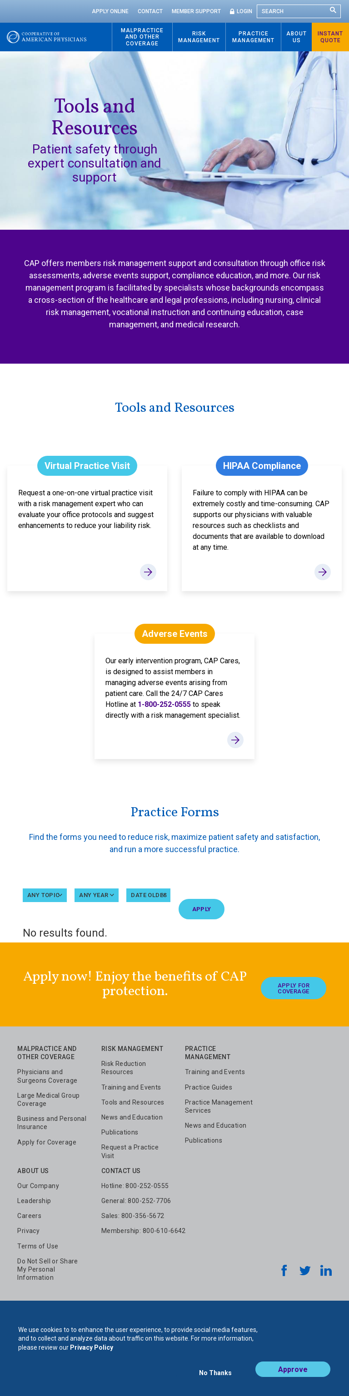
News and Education (132, 1116)
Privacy (28, 1230)
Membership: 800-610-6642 (143, 1230)
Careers (29, 1214)
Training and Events (131, 1086)
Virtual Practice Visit (87, 465)
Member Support (196, 11)
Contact (150, 11)
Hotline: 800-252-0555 (135, 1185)
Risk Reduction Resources (123, 1067)
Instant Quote (330, 36)
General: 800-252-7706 (136, 1200)
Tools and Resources (133, 1101)
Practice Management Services (219, 1105)
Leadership (34, 1200)
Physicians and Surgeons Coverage (47, 1075)
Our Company (38, 1185)
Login (244, 11)
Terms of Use (37, 1245)
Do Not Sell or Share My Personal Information (47, 1268)
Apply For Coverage (294, 984)
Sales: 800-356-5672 (133, 1214)
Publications (120, 1131)
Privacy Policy (91, 1354)
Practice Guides (208, 1086)
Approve (293, 1376)
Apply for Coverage (46, 1141)
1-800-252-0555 (164, 704)
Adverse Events (175, 633)
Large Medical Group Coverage (48, 1098)
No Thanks (215, 1376)
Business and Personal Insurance (51, 1122)
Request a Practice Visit (130, 1150)
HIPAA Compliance (262, 465)
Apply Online (110, 11)
